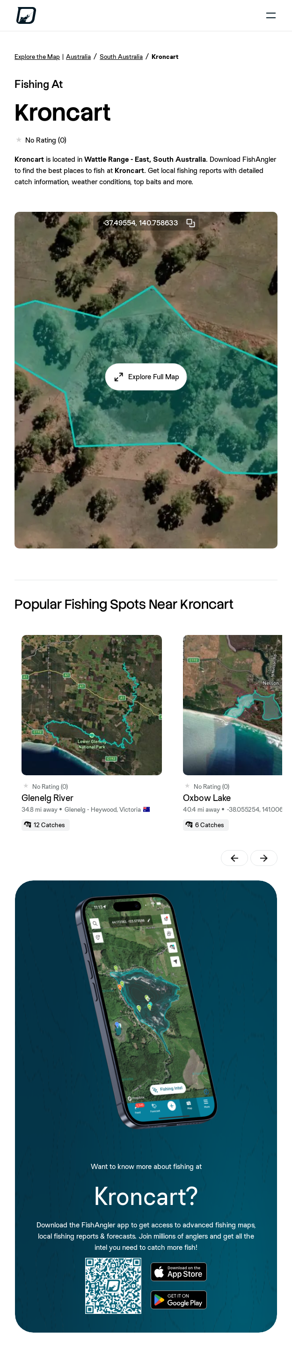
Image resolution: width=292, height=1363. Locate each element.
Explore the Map (37, 56)
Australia (78, 56)
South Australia (121, 56)
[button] (146, 376)
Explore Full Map (153, 377)
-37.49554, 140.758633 (150, 223)
